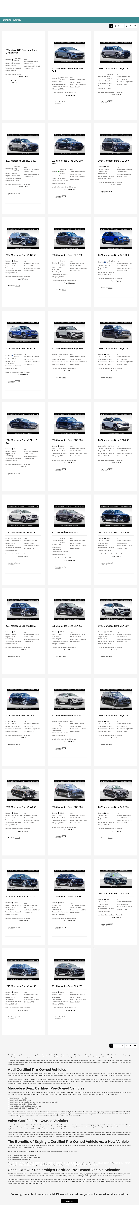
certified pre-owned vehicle (82, 1057)
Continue (69, 1201)
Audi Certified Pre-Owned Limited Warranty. (95, 1079)
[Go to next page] (130, 26)
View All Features (23, 77)
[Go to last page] (134, 26)
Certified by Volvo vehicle (64, 1127)
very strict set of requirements (48, 1094)
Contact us (114, 1181)
